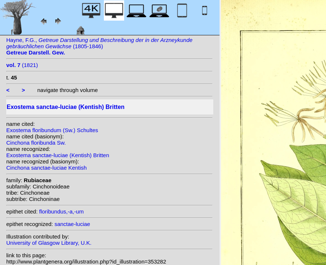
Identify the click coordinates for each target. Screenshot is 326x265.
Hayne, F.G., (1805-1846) (99, 46)
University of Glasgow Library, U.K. (48, 243)
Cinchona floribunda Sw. (36, 142)
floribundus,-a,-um (61, 211)
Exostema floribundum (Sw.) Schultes (52, 130)
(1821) (22, 65)
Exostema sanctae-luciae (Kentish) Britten (57, 155)
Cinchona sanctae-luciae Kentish (46, 168)
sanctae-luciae (72, 224)
